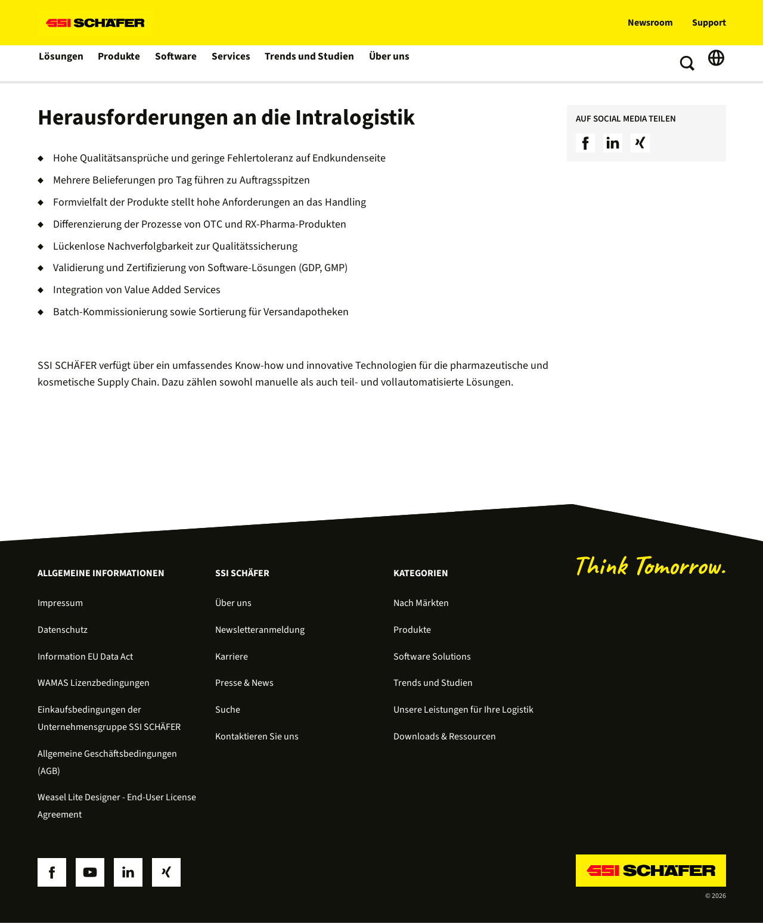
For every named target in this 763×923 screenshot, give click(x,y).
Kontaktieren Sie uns (257, 736)
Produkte (120, 63)
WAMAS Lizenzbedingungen (94, 682)
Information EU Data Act (85, 656)
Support (709, 22)
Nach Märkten (421, 603)
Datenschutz (63, 629)
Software (177, 63)
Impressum (60, 603)
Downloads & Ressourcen (444, 736)
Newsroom (650, 22)
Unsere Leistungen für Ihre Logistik (463, 709)
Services (232, 63)
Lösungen (61, 63)
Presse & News (244, 682)
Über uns (385, 63)
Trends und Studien (308, 63)
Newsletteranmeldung (260, 629)
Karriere (231, 656)
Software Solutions (432, 656)
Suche (227, 709)
